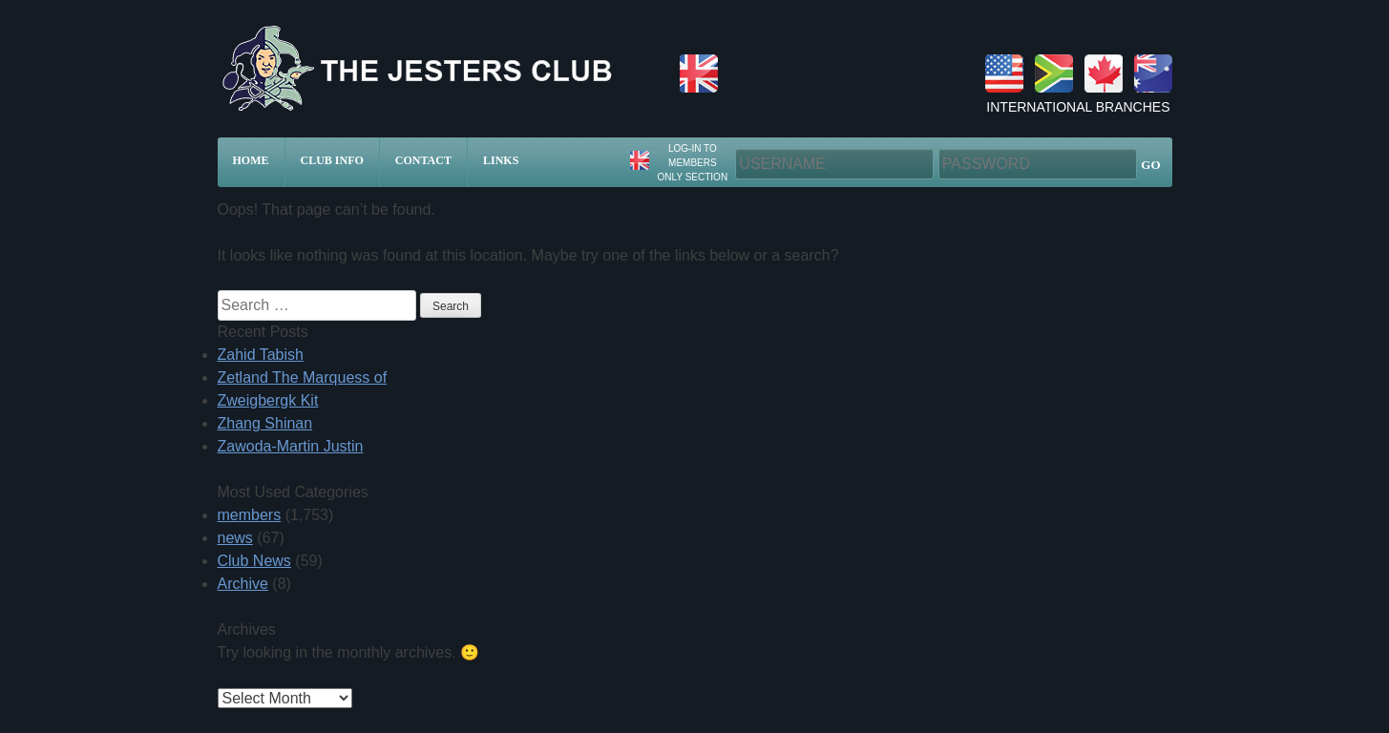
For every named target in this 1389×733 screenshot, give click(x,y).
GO (1150, 164)
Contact (423, 160)
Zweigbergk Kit (268, 400)
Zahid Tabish (261, 354)
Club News (254, 561)
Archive (243, 584)
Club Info (332, 160)
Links (500, 160)
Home (251, 160)
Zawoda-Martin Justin (291, 446)
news (235, 538)
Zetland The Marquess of (303, 377)
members (250, 515)
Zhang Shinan (265, 423)
